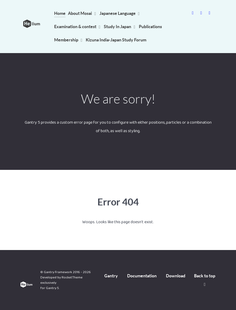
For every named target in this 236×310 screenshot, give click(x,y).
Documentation (142, 275)
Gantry (111, 275)
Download (175, 275)
